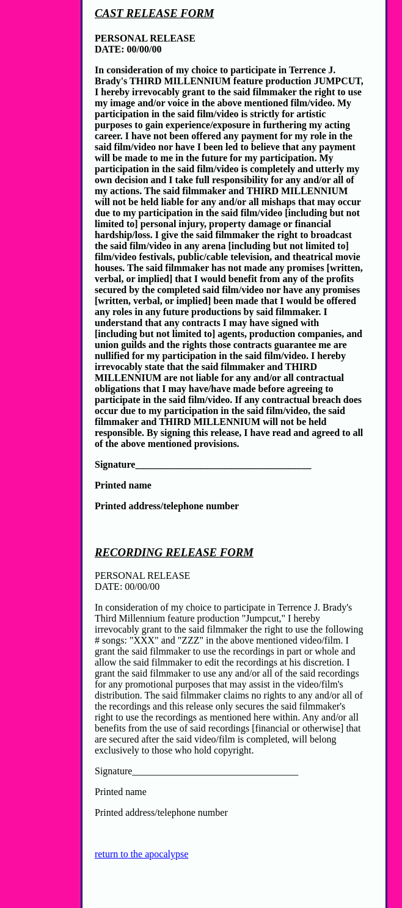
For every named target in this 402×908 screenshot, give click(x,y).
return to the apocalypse (141, 854)
